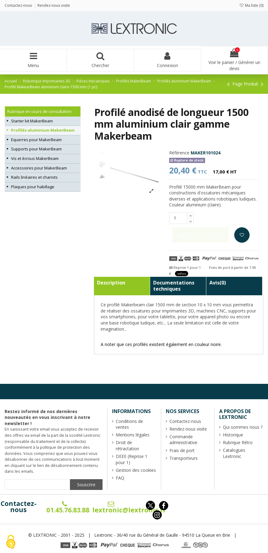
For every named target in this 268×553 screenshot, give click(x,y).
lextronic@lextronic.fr (129, 507)
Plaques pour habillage (32, 186)
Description (111, 282)
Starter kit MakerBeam (32, 121)
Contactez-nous (19, 506)
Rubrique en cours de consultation (39, 111)
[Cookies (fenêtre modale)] (10, 542)
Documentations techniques (173, 285)
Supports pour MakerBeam (36, 149)
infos (181, 273)
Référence (179, 153)
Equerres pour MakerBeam (36, 139)
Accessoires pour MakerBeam (39, 168)
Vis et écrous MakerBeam (35, 158)
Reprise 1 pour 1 (185, 267)
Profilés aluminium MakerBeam (43, 130)
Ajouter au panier (200, 235)
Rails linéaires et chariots (34, 177)
